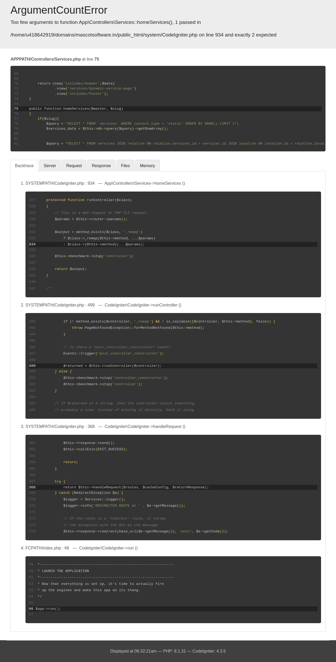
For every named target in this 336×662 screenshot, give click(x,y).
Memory (147, 165)
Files (125, 165)
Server (50, 165)
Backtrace (24, 165)
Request (74, 165)
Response (101, 165)
